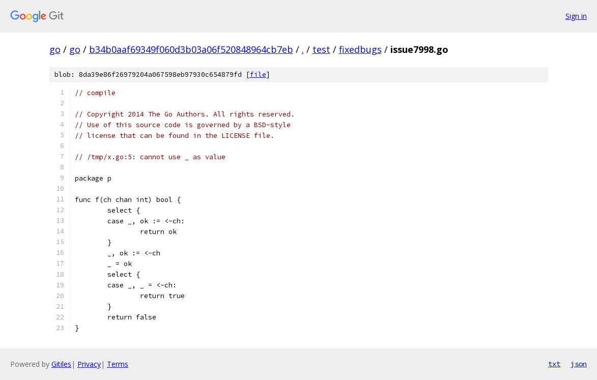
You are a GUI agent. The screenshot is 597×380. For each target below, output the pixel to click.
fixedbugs (360, 49)
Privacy (89, 364)
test (321, 49)
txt (554, 363)
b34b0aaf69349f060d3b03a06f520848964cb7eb (191, 49)
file (258, 74)
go (55, 49)
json (579, 363)
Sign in (576, 16)
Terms (117, 364)
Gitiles (61, 364)
